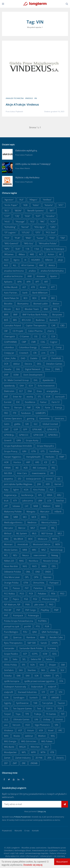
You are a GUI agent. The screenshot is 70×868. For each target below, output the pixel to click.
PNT (6, 615)
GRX (24, 451)
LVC (26, 506)
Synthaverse (22, 703)
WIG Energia (10, 741)
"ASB (25, 205)
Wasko (16, 735)
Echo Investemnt (46, 385)
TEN (6, 708)
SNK (19, 675)
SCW (45, 653)
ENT (6, 396)
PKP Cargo (30, 610)
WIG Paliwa (46, 741)
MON (54, 538)
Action (51, 254)
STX (60, 692)
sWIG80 (55, 697)
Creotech (23, 352)
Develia (7, 369)
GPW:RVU (53, 434)
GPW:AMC (37, 429)
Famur (43, 402)
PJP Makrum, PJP (12, 604)
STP (52, 692)
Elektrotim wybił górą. (26, 150)
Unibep (46, 719)
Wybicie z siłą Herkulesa (27, 177)
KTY (15, 500)
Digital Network (32, 369)
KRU (59, 495)
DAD (23, 358)
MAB (35, 506)
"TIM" (62, 237)
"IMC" (42, 221)
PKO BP (7, 610)
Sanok (44, 642)
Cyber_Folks (10, 358)
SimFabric (9, 670)
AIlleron (49, 259)
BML (55, 309)
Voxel (50, 730)
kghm (16, 489)
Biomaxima (22, 303)
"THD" (52, 237)
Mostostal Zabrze (41, 544)
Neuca (25, 555)
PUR (47, 626)
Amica (52, 265)
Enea (39, 391)
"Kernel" (25, 227)
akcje (60, 259)
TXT (63, 714)
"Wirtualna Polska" (47, 243)
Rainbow (30, 637)
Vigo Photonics (42, 724)
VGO (27, 724)
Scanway (51, 648)
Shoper (52, 664)
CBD (62, 325)
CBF (6, 331)
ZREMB (33, 763)
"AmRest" (47, 199)
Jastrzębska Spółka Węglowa (18, 484)
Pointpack (18, 615)
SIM (63, 664)
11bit (36, 248)
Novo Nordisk (11, 566)
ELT (21, 391)
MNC (6, 538)
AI (25, 259)
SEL (24, 659)
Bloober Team (32, 309)
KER (48, 484)
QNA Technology (50, 631)
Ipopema (8, 478)
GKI (27, 424)
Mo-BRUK (18, 538)
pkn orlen (39, 604)
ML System (21, 533)
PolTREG (42, 621)
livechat (60, 500)
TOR (59, 708)
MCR (34, 517)
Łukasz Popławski (16, 111)
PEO (62, 593)
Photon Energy (49, 599)
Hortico (17, 462)
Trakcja (37, 714)
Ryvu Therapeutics (13, 642)
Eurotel (7, 402)
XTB (52, 752)
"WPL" (7, 248)
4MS (32, 254)
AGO (6, 259)
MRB (24, 549)
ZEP (6, 763)
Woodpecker (10, 752)
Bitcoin (7, 309)
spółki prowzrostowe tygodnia (39, 681)
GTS (43, 451)
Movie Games (11, 549)
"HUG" (7, 221)
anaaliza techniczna (15, 98)
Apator (53, 276)
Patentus (38, 588)
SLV (62, 670)
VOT (20, 730)
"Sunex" (40, 237)
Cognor (53, 341)
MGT (32, 527)
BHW (43, 298)
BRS (15, 320)
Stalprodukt (37, 686)
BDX (34, 298)
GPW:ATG (52, 429)
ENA (30, 391)
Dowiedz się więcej (32, 864)
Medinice (31, 522)
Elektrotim (9, 391)
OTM (25, 582)
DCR (6, 363)
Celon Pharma (35, 331)
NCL (6, 555)
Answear (41, 276)
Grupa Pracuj (10, 451)
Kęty (6, 489)
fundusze (26, 413)
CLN (53, 336)
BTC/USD (26, 320)
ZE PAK (39, 757)
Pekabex (42, 593)
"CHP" (7, 216)
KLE (51, 489)
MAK (57, 506)
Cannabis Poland (12, 325)
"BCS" (6, 210)
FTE (14, 413)
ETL (39, 396)
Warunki (18, 830)
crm (43, 352)
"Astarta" (48, 205)
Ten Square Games (22, 708)
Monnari (8, 544)
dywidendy (9, 385)
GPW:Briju (9, 434)
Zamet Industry (23, 757)
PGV (35, 599)
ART (46, 281)
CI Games (24, 336)
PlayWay (45, 610)
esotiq (30, 396)
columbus (9, 347)
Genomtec (44, 418)
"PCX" (6, 237)
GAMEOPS (41, 413)
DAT (44, 358)
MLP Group (47, 533)
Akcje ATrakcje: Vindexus (22, 104)
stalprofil (8, 692)
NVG (25, 566)
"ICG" (32, 221)
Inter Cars (22, 473)
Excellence (30, 402)
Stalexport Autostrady (15, 686)
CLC (44, 336)
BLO (18, 309)
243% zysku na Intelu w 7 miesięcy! (32, 164)
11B (27, 248)
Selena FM (36, 659)
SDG (54, 653)
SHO (42, 664)
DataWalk (56, 358)
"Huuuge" (20, 221)
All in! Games (27, 265)
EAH (22, 385)
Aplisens (8, 281)
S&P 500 (31, 642)
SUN (6, 697)
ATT (53, 287)
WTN (43, 752)
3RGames (9, 254)
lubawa (16, 506)
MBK (6, 517)
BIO (53, 298)
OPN (36, 577)
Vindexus (29, 98)
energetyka (52, 391)
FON (38, 407)
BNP (15, 314)
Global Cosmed (50, 424)
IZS (58, 478)
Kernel (58, 484)
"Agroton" (9, 199)
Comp (59, 347)
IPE (51, 473)
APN (19, 281)
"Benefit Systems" (35, 210)
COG (43, 341)
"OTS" (38, 232)
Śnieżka (8, 675)
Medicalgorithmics (13, 522)
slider (53, 670)
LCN (49, 500)
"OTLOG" (25, 232)
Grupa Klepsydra (45, 445)
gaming (30, 418)
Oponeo (47, 577)
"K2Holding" (10, 227)
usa (6, 724)
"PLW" (17, 237)
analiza (32, 270)
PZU (25, 631)
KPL (40, 495)
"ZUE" (17, 248)
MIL (53, 527)
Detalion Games (54, 363)
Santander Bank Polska (30, 648)
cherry (50, 331)
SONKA (47, 675)
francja (58, 407)
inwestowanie (39, 473)
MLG (34, 533)
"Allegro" (33, 199)
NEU (15, 555)
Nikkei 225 (9, 560)
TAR (35, 703)
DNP (6, 374)
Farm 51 (56, 402)
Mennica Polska (49, 522)
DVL (36, 380)
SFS (23, 664)
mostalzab (22, 544)
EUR (48, 396)
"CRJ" (17, 216)
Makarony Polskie (13, 511)
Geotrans (59, 418)
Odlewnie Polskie (12, 571)
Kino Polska (39, 489)
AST (24, 287)
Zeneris (60, 757)
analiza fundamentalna (52, 270)
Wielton (42, 735)
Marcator (45, 511)
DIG (18, 369)
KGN (26, 489)
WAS (6, 735)
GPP (25, 429)
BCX (25, 298)
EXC (18, 402)
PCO (22, 593)
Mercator (8, 527)
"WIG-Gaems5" (11, 243)
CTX (52, 352)
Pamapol (54, 582)
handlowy (54, 451)
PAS (6, 588)
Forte (47, 407)
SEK (6, 659)
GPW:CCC (23, 434)
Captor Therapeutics (36, 325)
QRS (6, 637)
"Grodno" (50, 216)
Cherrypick (9, 336)
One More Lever (12, 577)
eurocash (60, 396)
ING (53, 467)
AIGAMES (35, 259)
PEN (53, 593)
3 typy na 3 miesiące (54, 248)
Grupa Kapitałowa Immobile (18, 445)
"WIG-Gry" (29, 243)
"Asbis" (35, 205)
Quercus (17, 637)
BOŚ (6, 320)
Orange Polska (11, 582)
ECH (31, 385)
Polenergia (33, 615)
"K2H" (53, 221)
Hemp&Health (33, 456)
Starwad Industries (27, 692)
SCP (25, 653)
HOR (6, 462)
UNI (36, 719)
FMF (29, 407)
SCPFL (35, 653)
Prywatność (7, 830)
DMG (57, 369)
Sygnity (7, 703)
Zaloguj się (42, 811)
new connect (40, 555)
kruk (6, 500)
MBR (15, 517)
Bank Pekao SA (11, 298)
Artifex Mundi (10, 287)
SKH (43, 670)
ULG (6, 719)
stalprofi (52, 686)
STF (43, 692)
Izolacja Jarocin (33, 478)
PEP (6, 599)
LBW (40, 500)
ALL (14, 265)
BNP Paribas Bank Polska (34, 314)
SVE (44, 697)
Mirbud (7, 533)
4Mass (21, 254)
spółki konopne (11, 681)
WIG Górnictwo (28, 741)
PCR (31, 593)
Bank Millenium (40, 292)
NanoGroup (57, 549)
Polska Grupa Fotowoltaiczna (18, 621)
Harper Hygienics (12, 456)
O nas (27, 830)
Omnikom (8, 850)
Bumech (54, 320)
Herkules (50, 456)
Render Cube (56, 637)
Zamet (7, 757)
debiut (16, 363)
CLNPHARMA (10, 341)
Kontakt (35, 830)
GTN (33, 451)
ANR (29, 276)
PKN (27, 604)
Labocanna (27, 500)
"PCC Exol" (51, 232)
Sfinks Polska (10, 664)
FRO (6, 413)
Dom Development (32, 374)
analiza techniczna (13, 276)
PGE (26, 599)
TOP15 (49, 708)
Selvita (49, 659)
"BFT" (51, 210)
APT (37, 281)
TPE (27, 714)
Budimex (40, 320)
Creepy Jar (9, 352)
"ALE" (21, 199)
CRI (34, 352)
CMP (24, 341)
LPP (6, 506)
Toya (18, 714)
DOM (15, 374)
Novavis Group (50, 560)
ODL (54, 566)
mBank (57, 511)
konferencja (27, 495)
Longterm (15, 847)
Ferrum (18, 407)
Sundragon (18, 697)
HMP (61, 456)
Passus (16, 588)
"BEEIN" (18, 210)
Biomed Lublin (40, 303)
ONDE (48, 571)
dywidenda (48, 380)
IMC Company (40, 467)
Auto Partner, (11, 292)
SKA (21, 670)
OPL (27, 577)
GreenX (7, 440)
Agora (16, 259)
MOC (30, 538)
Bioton (56, 303)
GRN (18, 440)
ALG (6, 265)
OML (28, 571)
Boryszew (57, 314)
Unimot (59, 719)
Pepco (16, 599)
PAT (27, 588)
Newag (54, 555)
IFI (53, 462)
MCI (25, 517)
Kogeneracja (10, 495)
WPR (33, 752)
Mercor (22, 527)
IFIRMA (7, 467)
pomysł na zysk (11, 626)
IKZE (26, 467)
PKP (18, 610)
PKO (51, 604)
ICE (45, 462)
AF (60, 254)
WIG (53, 735)
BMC (46, 309)
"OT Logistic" (10, 232)
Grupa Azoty (32, 440)
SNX (28, 675)
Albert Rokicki (25, 168)
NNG (21, 560)
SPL (57, 675)
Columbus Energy (28, 347)
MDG (43, 517)
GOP (16, 429)
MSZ (43, 549)
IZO (19, 478)
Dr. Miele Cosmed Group (16, 380)
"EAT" (38, 216)
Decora (28, 363)
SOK (36, 675)
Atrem (43, 287)
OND (37, 571)
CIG (36, 336)
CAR (53, 325)
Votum (30, 730)
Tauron (61, 703)
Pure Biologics (11, 631)
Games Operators (13, 418)
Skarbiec (32, 670)
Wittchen (35, 746)
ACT (41, 254)
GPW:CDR (38, 434)
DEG (39, 363)
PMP (56, 610)
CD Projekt (18, 331)
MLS (60, 533)
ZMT (15, 763)
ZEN (49, 757)
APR (28, 281)
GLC (36, 424)
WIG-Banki (9, 746)
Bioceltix (8, 303)
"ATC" (60, 205)
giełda (17, 424)
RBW (42, 637)
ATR (33, 287)
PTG (38, 626)
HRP (28, 462)
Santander (9, 648)
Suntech (33, 697)
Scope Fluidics (11, 653)
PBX (49, 588)
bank (24, 292)
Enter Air (17, 396)
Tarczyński (47, 703)
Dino (47, 369)
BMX (6, 314)
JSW (39, 484)
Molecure (42, 538)
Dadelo (33, 358)
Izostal (49, 478)
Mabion (46, 506)
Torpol (7, 714)
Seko (15, 659)
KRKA (49, 495)
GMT (6, 429)
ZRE (24, 763)
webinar (29, 735)
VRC (60, 730)
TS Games (51, 714)
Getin (6, 424)
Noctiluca (33, 560)
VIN (35, 98)
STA (61, 681)
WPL (24, 752)
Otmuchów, (39, 582)
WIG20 (22, 746)
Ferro (6, 407)
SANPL (55, 642)
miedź (43, 527)
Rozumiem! (62, 861)
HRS (37, 462)
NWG (44, 566)
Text (39, 708)
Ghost (28, 850)
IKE (17, 467)
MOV (57, 544)
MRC (34, 549)
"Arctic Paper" (11, 205)
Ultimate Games (21, 719)
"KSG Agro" (39, 227)
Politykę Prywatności (22, 817)
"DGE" (27, 216)
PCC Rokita (9, 593)
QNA (34, 631)
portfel (27, 626)
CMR (33, 341)
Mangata (30, 511)
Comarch (46, 347)
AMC (41, 265)
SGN (32, 664)
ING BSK (8, 473)
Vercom (16, 724)
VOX (41, 730)
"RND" (28, 237)
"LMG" (53, 227)
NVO (34, 566)
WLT (47, 746)
